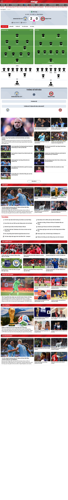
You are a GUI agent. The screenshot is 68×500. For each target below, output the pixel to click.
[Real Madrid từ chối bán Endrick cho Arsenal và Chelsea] (42, 207)
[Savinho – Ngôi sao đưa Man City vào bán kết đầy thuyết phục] (59, 124)
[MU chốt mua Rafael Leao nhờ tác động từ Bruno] (42, 193)
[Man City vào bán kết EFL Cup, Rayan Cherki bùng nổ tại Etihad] (50, 148)
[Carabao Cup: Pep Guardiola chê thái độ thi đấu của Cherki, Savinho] (17, 131)
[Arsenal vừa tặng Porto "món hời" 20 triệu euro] (56, 251)
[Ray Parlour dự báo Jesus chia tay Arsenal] (59, 358)
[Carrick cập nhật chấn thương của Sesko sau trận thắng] (19, 220)
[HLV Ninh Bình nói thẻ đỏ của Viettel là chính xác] (42, 283)
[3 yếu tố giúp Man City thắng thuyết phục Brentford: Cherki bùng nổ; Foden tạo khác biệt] (17, 148)
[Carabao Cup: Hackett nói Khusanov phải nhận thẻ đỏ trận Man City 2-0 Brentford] (50, 155)
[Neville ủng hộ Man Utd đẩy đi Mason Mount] (19, 226)
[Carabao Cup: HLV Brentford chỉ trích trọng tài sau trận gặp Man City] (59, 138)
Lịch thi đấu (3, 4)
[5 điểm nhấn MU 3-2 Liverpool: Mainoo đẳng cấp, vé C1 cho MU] (12, 251)
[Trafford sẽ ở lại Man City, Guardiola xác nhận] (50, 169)
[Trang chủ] (3, 9)
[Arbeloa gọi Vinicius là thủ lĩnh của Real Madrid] (52, 226)
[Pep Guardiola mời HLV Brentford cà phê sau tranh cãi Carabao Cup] (42, 124)
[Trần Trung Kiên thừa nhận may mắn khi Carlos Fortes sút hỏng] (17, 290)
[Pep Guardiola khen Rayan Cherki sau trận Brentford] (42, 138)
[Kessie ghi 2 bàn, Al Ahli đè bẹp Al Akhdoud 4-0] (52, 233)
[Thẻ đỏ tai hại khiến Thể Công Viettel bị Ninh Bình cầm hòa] (59, 283)
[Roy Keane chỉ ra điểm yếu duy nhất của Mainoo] (52, 220)
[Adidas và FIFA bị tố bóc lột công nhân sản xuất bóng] (59, 193)
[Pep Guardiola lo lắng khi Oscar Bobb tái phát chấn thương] (17, 155)
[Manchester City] (14, 18)
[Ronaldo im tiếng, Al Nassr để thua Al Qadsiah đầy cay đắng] (52, 223)
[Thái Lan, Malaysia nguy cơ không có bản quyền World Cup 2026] (42, 314)
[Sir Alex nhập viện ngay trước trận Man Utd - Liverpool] (19, 236)
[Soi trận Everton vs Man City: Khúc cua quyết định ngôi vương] (12, 265)
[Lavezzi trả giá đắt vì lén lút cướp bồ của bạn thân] (59, 327)
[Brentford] (54, 18)
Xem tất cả (34, 181)
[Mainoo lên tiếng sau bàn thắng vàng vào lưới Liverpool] (52, 237)
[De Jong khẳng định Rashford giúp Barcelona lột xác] (19, 233)
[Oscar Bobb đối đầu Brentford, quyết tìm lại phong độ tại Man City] (17, 169)
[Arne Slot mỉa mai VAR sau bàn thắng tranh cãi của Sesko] (19, 223)
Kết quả (7, 4)
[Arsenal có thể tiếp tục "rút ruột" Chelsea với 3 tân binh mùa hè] (56, 265)
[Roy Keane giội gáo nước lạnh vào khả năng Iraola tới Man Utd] (59, 207)
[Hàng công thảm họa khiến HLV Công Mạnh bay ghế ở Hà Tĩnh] (42, 296)
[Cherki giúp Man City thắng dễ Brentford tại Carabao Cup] (17, 162)
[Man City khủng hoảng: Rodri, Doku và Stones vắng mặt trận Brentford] (50, 162)
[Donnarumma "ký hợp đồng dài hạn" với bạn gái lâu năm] (42, 327)
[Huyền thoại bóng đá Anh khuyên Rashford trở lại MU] (42, 358)
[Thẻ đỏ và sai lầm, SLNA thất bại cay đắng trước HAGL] (59, 296)
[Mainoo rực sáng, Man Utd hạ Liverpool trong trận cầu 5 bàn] (34, 265)
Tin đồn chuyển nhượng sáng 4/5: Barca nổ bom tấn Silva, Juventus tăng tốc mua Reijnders (27, 7)
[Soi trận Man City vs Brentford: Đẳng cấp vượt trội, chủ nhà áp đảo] (17, 176)
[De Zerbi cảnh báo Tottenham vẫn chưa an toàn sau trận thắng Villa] (19, 230)
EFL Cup (34, 12)
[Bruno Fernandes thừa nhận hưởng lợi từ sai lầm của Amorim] (34, 251)
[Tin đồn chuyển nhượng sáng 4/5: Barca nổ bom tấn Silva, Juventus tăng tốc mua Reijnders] (17, 200)
